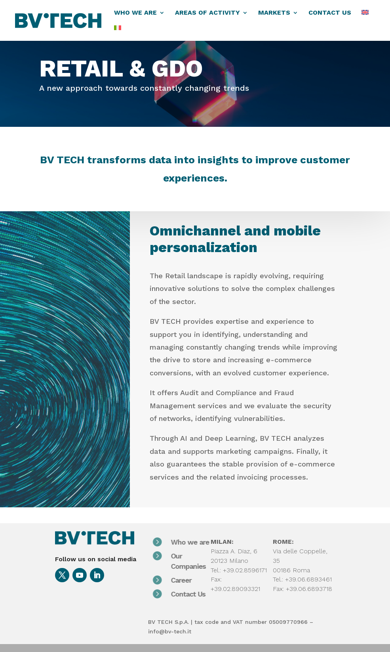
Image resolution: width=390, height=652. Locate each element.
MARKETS (274, 13)
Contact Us (195, 594)
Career (188, 580)
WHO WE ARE (135, 13)
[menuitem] (365, 17)
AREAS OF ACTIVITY (207, 13)
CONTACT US (329, 13)
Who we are (197, 542)
